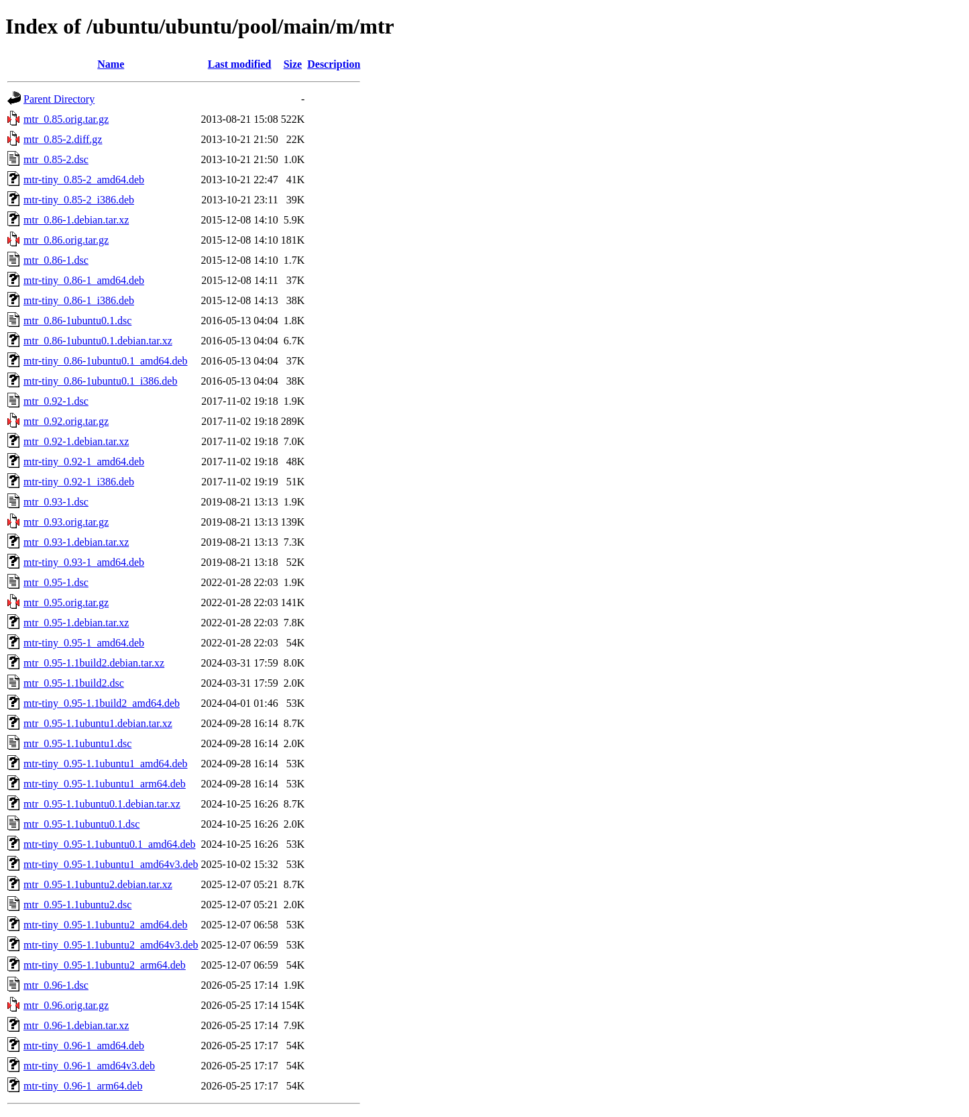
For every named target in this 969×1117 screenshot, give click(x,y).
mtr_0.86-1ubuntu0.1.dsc (77, 320)
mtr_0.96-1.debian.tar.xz (76, 1025)
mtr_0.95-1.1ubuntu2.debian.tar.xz (97, 884)
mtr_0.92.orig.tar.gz (66, 421)
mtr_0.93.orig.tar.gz (66, 522)
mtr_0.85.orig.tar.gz (66, 119)
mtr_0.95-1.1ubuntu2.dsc (77, 904)
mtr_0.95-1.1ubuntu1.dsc (77, 743)
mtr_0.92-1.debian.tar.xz (76, 441)
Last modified (240, 64)
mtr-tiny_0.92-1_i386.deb (78, 481)
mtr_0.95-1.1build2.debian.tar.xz (93, 663)
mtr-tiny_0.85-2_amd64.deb (83, 179)
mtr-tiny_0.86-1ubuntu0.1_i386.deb (100, 381)
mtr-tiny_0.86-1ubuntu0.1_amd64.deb (105, 361)
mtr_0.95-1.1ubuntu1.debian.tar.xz (97, 723)
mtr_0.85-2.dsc (56, 159)
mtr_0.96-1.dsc (56, 985)
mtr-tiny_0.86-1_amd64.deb (83, 280)
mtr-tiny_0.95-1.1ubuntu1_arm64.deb (104, 783)
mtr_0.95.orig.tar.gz (66, 602)
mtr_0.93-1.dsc (56, 501)
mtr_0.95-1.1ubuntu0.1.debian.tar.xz (101, 804)
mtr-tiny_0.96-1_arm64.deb (82, 1085)
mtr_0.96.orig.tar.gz (66, 1005)
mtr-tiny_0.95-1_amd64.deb (83, 642)
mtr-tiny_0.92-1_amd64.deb (83, 461)
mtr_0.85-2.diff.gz (62, 139)
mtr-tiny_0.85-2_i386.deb (78, 199)
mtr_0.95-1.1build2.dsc (73, 683)
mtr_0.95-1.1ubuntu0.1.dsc (81, 824)
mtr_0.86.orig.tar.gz (66, 240)
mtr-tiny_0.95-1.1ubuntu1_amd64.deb (105, 763)
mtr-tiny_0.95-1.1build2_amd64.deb (101, 703)
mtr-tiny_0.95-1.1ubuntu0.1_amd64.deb (109, 844)
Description (333, 64)
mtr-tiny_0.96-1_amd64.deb (83, 1045)
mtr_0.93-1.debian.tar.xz (76, 542)
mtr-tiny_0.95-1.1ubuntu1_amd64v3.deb (110, 864)
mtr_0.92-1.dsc (56, 401)
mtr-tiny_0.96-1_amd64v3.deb (89, 1065)
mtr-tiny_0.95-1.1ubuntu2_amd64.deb (105, 924)
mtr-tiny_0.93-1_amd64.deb (83, 562)
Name (110, 64)
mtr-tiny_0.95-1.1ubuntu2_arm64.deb (104, 965)
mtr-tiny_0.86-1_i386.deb (78, 300)
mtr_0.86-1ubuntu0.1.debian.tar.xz (97, 340)
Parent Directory (59, 99)
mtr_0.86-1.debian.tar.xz (76, 220)
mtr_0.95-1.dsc (56, 582)
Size (293, 64)
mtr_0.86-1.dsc (56, 260)
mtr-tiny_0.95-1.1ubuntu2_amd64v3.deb (110, 945)
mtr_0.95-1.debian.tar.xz (76, 622)
